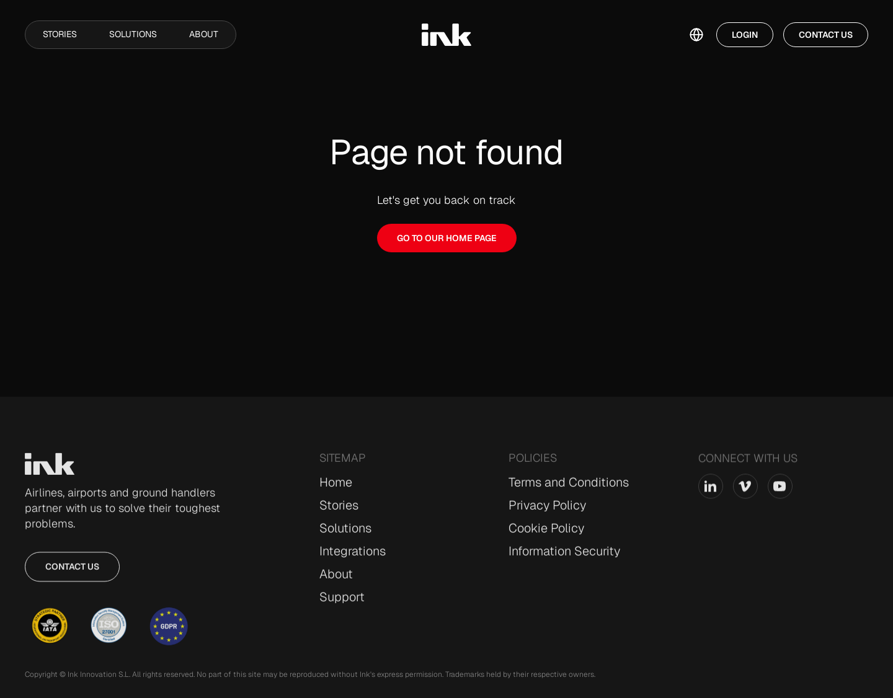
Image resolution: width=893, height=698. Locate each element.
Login (745, 34)
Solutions (133, 34)
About (203, 34)
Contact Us (826, 34)
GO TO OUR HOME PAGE (447, 238)
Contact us (72, 573)
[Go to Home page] (49, 471)
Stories (60, 34)
